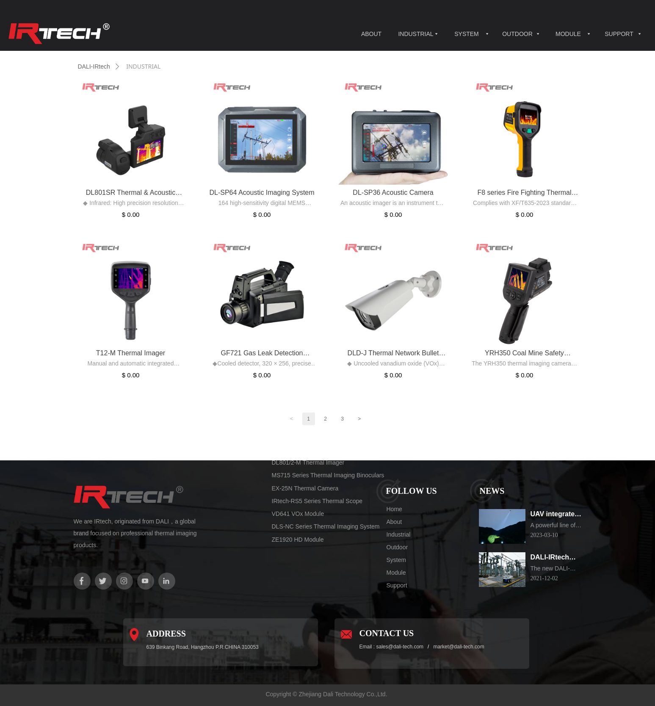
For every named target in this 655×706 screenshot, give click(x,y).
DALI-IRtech (94, 66)
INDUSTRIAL (415, 33)
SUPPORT (619, 33)
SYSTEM (466, 33)
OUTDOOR (517, 33)
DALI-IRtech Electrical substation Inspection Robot (550, 558)
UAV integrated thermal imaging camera (556, 514)
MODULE (568, 33)
